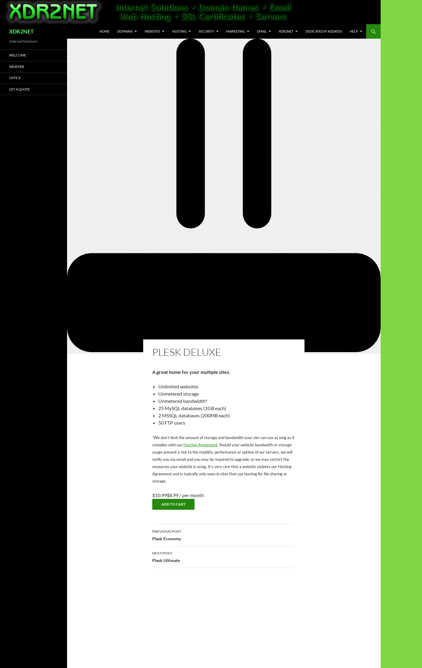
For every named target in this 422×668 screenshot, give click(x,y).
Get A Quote (19, 89)
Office (15, 78)
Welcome (17, 55)
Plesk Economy (223, 534)
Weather (16, 67)
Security (206, 31)
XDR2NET (21, 31)
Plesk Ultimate (223, 556)
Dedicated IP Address (323, 31)
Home (104, 31)
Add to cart (173, 504)
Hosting (179, 31)
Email (262, 31)
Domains (125, 31)
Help (354, 31)
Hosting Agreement (200, 444)
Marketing (235, 31)
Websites (152, 31)
